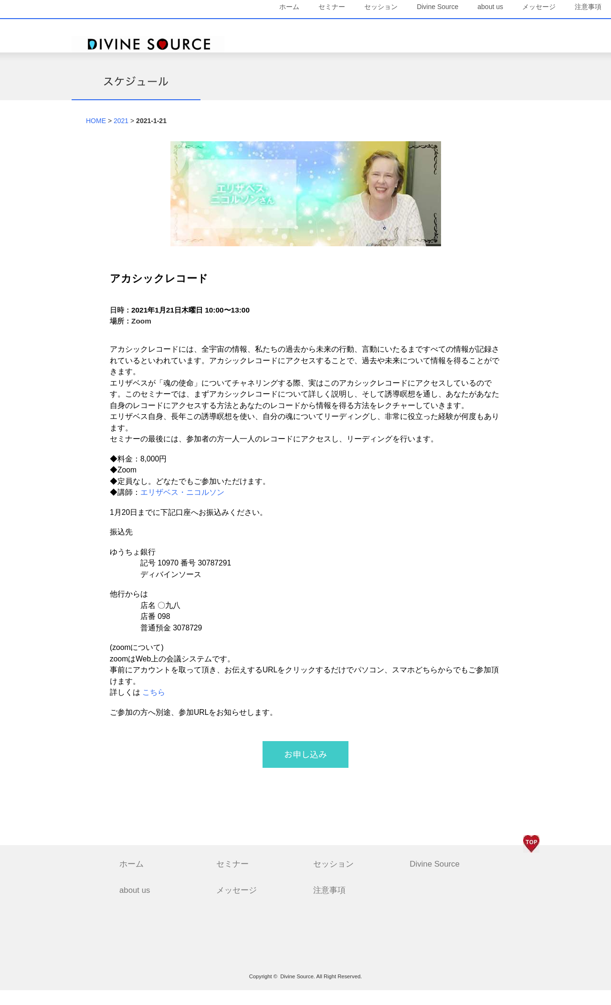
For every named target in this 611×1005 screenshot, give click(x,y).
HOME (96, 135)
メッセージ (513, 28)
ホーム (263, 28)
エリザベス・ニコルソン (182, 507)
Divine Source (411, 28)
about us (464, 28)
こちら (153, 707)
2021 (121, 135)
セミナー (306, 28)
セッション (355, 28)
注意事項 (516, 51)
